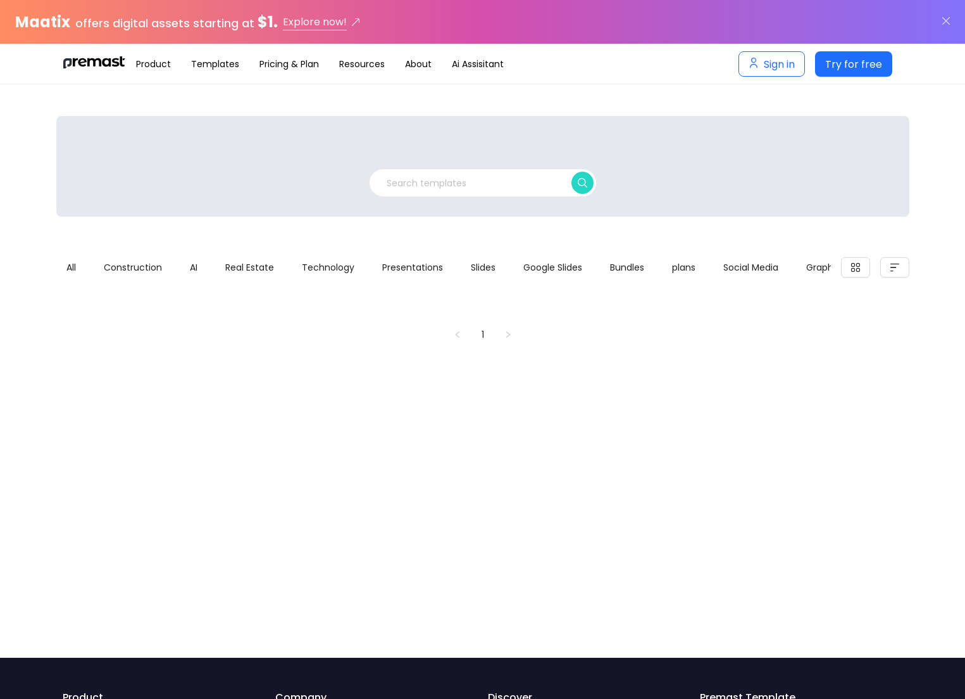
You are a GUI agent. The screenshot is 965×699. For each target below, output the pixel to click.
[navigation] (408, 64)
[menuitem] (153, 64)
